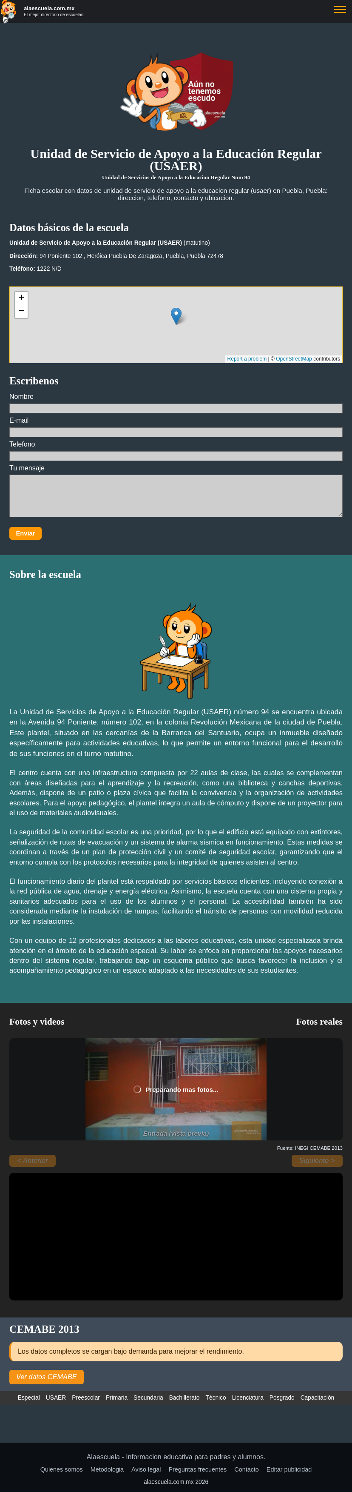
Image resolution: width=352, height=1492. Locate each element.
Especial (29, 1398)
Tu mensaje (176, 491)
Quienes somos (61, 1469)
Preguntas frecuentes (197, 1469)
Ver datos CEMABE (46, 1376)
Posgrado (282, 1398)
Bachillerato (184, 1398)
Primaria (117, 1398)
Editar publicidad (289, 1469)
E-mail (176, 427)
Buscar (340, 9)
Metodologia (107, 1469)
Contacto (246, 1469)
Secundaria (148, 1398)
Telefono (176, 451)
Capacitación (318, 1398)
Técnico (216, 1398)
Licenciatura (248, 1398)
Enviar (25, 533)
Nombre (176, 403)
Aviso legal (146, 1469)
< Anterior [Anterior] (32, 1161)
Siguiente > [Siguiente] (317, 1161)
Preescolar (86, 1398)
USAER (56, 1398)
